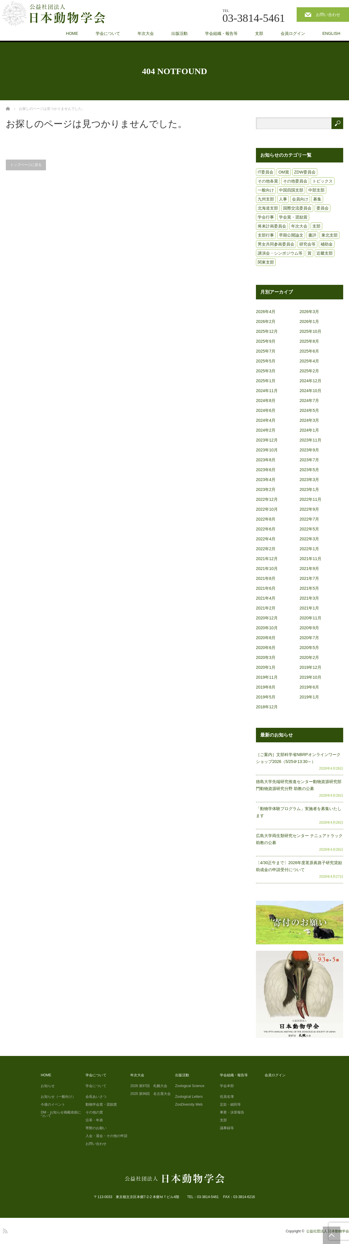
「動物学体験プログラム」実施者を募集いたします (298, 812)
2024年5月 (309, 410)
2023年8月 (265, 459)
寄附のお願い (96, 1128)
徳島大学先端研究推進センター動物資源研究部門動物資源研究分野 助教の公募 (298, 785)
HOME (72, 33)
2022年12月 (267, 499)
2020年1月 (265, 667)
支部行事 (266, 235)
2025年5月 (265, 361)
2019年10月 (310, 677)
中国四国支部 (291, 190)
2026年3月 (309, 311)
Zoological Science (189, 1086)
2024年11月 (267, 390)
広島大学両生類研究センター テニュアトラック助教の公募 (299, 839)
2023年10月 (267, 450)
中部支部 (316, 190)
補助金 (326, 244)
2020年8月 (265, 637)
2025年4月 (309, 361)
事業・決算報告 (232, 1112)
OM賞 (283, 172)
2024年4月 (265, 420)
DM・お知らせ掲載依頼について (61, 1114)
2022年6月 (265, 529)
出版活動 (179, 33)
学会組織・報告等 (221, 33)
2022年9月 (309, 509)
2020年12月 (267, 618)
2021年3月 (309, 598)
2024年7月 (309, 400)
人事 (283, 199)
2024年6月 (265, 410)
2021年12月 (267, 558)
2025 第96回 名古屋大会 (150, 1093)
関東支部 (266, 262)
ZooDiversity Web (188, 1104)
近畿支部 (324, 253)
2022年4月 (265, 539)
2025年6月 (309, 351)
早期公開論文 (291, 235)
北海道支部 (268, 208)
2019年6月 (309, 687)
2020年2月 (309, 657)
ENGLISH (331, 33)
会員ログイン (293, 33)
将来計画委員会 (272, 226)
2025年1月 (265, 380)
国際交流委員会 (297, 208)
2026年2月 (265, 321)
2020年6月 (265, 647)
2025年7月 (265, 351)
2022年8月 (265, 519)
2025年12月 (267, 331)
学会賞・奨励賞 (293, 217)
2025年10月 (310, 331)
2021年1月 (309, 608)
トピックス (322, 181)
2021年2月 (265, 608)
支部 (259, 33)
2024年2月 (265, 430)
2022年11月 (310, 499)
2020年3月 (265, 657)
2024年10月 (310, 390)
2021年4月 (265, 598)
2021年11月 (310, 558)
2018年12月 (267, 707)
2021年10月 (267, 568)
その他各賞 (268, 181)
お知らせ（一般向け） (58, 1096)
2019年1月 (309, 697)
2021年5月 (309, 588)
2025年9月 (265, 341)
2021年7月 (309, 578)
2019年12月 (310, 667)
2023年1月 (309, 489)
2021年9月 (309, 568)
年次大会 (146, 33)
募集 (317, 199)
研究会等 (307, 244)
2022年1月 (309, 548)
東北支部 (329, 235)
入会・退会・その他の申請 (106, 1136)
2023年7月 (309, 459)
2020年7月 (309, 637)
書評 (312, 235)
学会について (108, 33)
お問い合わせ (328, 14)
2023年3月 (309, 479)
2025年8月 (309, 341)
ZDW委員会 (305, 172)
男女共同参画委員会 (276, 244)
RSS (4, 1230)
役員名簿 (227, 1096)
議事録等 (227, 1128)
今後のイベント (53, 1104)
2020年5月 (309, 647)
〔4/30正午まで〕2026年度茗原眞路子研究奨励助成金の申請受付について (299, 866)
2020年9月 (309, 627)
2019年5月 (265, 697)
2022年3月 (309, 539)
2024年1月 (309, 430)
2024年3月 (309, 420)
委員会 (322, 208)
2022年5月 (309, 529)
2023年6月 (265, 469)
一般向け (266, 190)
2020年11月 (310, 618)
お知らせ (48, 1086)
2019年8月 (265, 687)
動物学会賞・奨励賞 (101, 1104)
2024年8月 (265, 400)
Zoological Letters (189, 1096)
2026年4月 (265, 311)
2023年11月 (310, 440)
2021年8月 (265, 578)
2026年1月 (309, 321)
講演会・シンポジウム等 (280, 253)
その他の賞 (94, 1112)
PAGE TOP (331, 1235)
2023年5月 (309, 469)
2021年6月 (265, 588)
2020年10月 (267, 627)
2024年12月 (310, 380)
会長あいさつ (96, 1096)
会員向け (300, 199)
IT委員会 (265, 172)
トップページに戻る (26, 165)
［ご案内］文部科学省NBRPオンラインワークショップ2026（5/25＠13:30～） (298, 758)
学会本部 (227, 1086)
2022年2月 (265, 548)
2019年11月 (267, 677)
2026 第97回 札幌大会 (148, 1086)
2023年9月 (309, 450)
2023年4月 (265, 479)
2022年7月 (309, 519)
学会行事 (266, 217)
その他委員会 (295, 181)
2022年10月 (267, 509)
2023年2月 (265, 489)
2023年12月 (267, 440)
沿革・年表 (94, 1120)
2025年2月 (309, 371)
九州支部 (266, 199)
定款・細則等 (230, 1104)
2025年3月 (265, 371)
